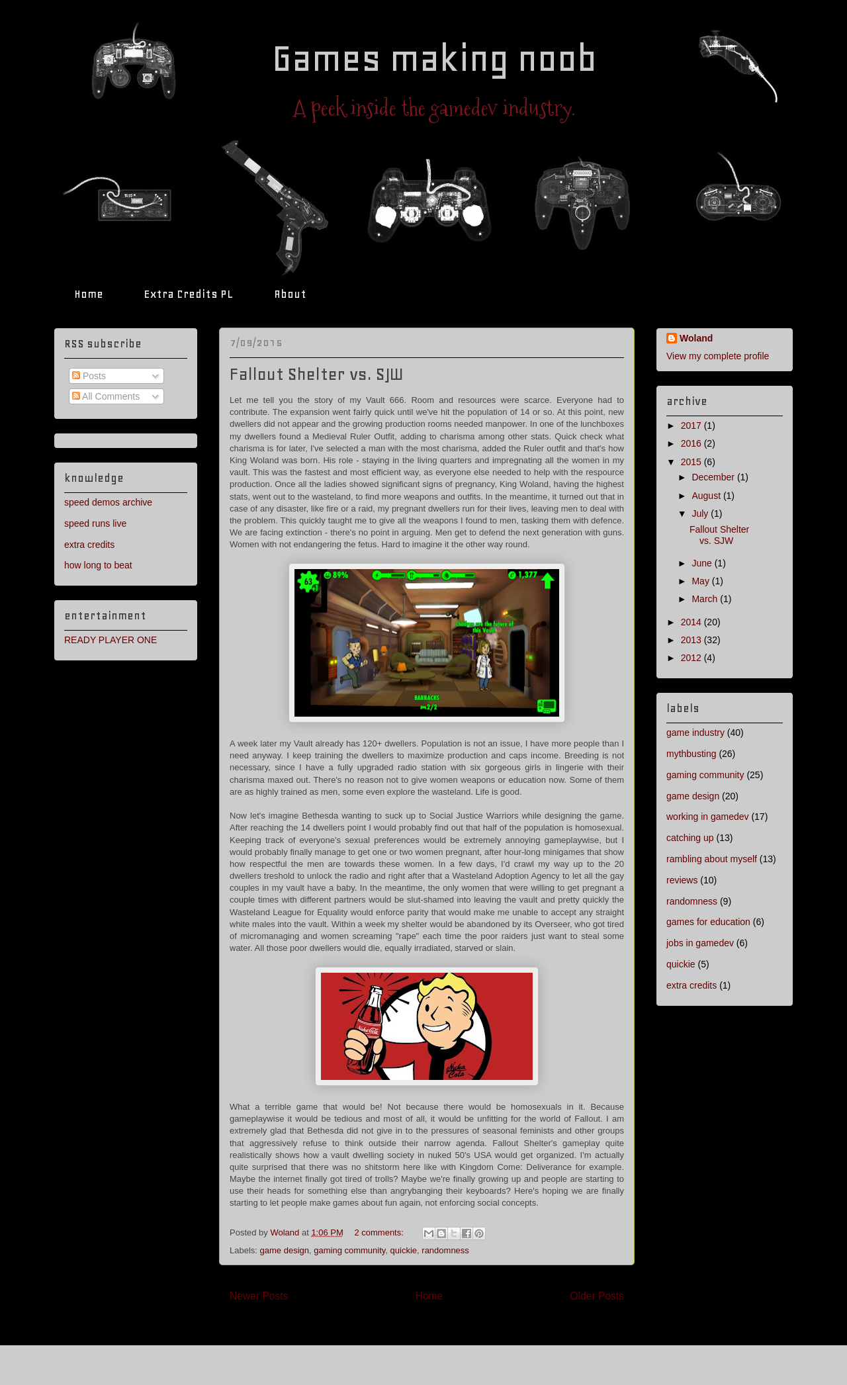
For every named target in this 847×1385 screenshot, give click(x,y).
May (701, 581)
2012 (692, 657)
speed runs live (95, 523)
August (707, 495)
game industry (695, 732)
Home (88, 293)
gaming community (349, 1250)
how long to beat (98, 565)
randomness (445, 1250)
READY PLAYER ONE (110, 640)
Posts (89, 376)
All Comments (106, 396)
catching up (690, 837)
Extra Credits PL (189, 293)
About (290, 293)
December (713, 477)
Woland (696, 338)
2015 (692, 462)
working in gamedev (707, 816)
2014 (692, 622)
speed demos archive (108, 502)
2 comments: (380, 1232)
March (705, 599)
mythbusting (691, 753)
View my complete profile (717, 356)
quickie (403, 1250)
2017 (692, 425)
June (702, 563)
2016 (692, 443)
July (701, 513)
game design (284, 1250)
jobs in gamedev (700, 943)
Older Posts (597, 1296)
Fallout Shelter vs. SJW (317, 374)
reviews (681, 880)
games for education (708, 921)
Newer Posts (259, 1296)
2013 (692, 640)
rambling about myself (711, 859)
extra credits (89, 544)
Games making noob (434, 58)
